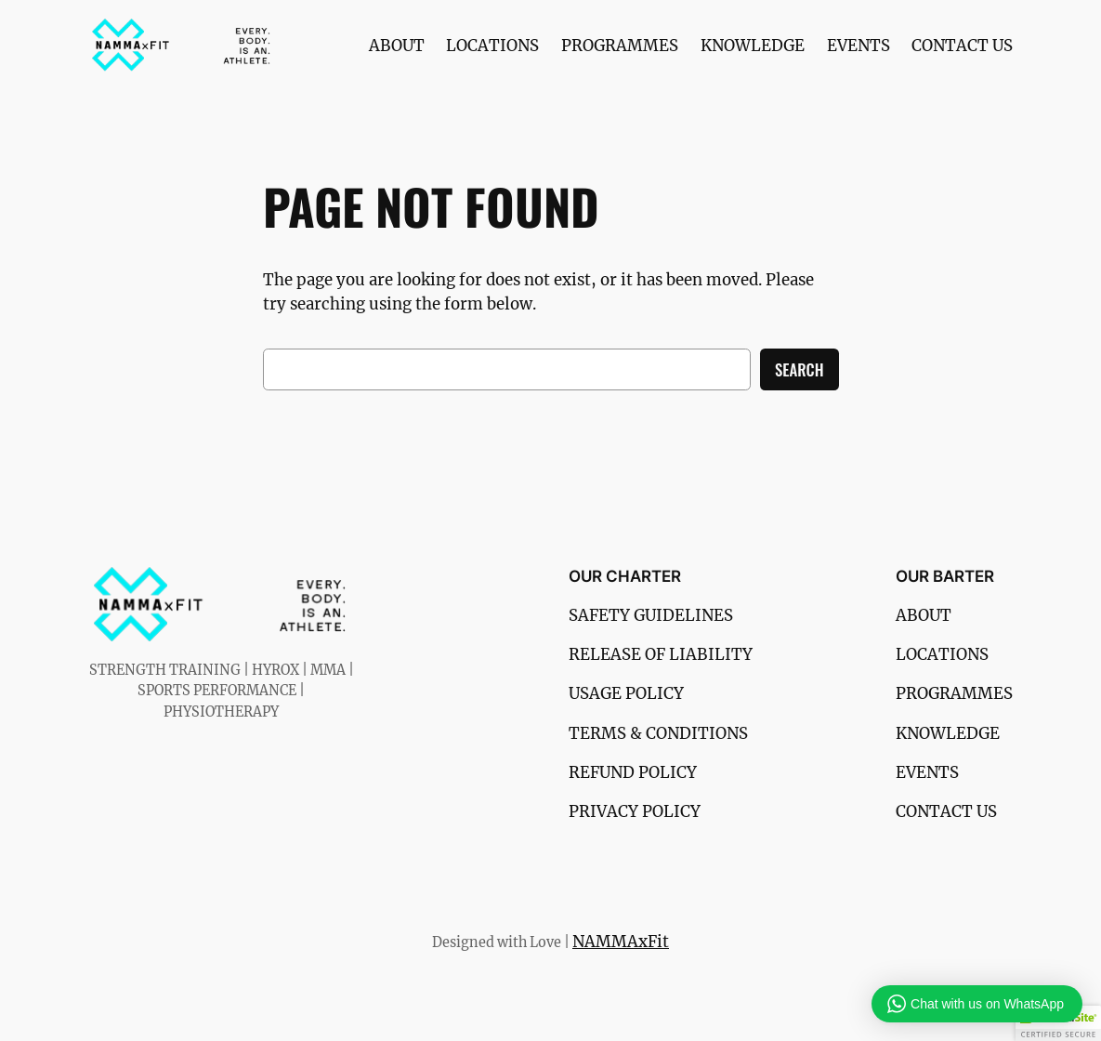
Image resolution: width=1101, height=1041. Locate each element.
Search (799, 369)
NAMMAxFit (620, 941)
